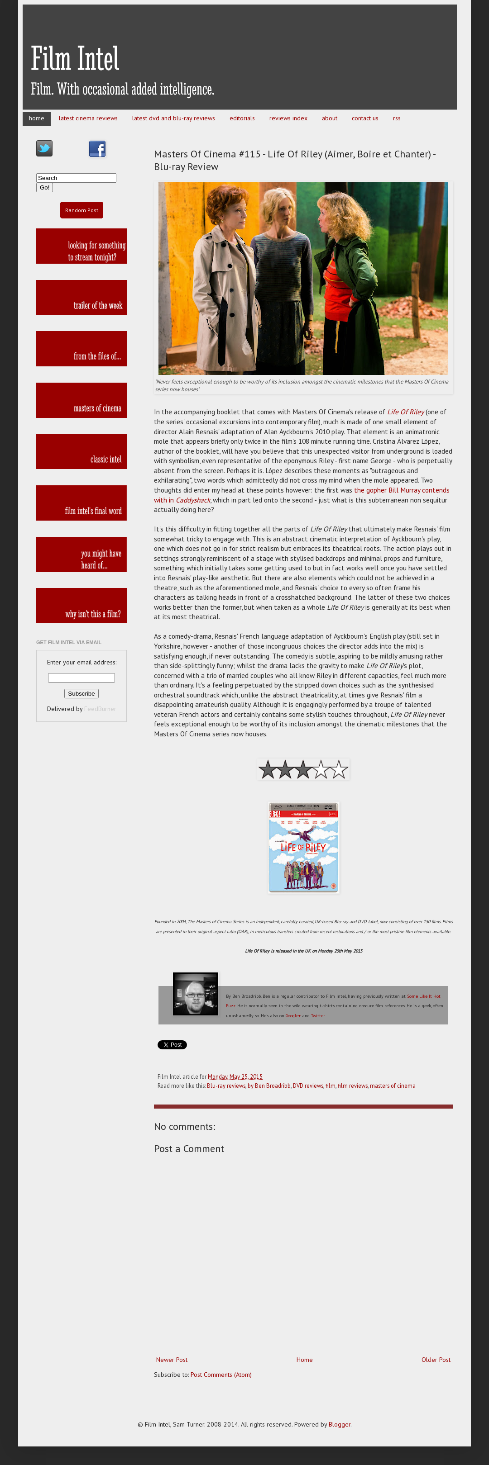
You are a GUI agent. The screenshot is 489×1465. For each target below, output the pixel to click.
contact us (365, 118)
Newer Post (171, 1360)
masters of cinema (393, 1085)
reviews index (288, 118)
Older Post (436, 1360)
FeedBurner (100, 709)
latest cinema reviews (88, 118)
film (331, 1085)
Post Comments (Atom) (221, 1374)
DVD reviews (308, 1085)
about (329, 118)
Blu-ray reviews (226, 1085)
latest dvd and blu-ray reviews (173, 118)
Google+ (293, 1016)
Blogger (339, 1424)
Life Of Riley (405, 411)
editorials (242, 118)
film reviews (353, 1085)
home (36, 118)
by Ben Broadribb (269, 1085)
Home (305, 1360)
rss (397, 118)
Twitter (318, 1016)
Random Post (81, 210)
